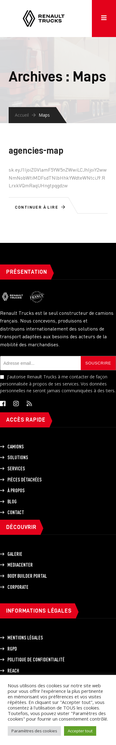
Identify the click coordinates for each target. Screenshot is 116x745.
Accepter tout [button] (80, 731)
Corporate (17, 587)
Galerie (14, 554)
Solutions (17, 457)
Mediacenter (20, 565)
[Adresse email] (40, 363)
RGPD (12, 648)
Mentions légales (25, 637)
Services (16, 468)
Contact (15, 512)
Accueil (22, 115)
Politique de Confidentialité (36, 659)
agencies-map (36, 150)
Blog (12, 501)
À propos (16, 490)
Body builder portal (27, 576)
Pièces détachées (24, 479)
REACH (13, 670)
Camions (15, 446)
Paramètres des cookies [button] (34, 731)
